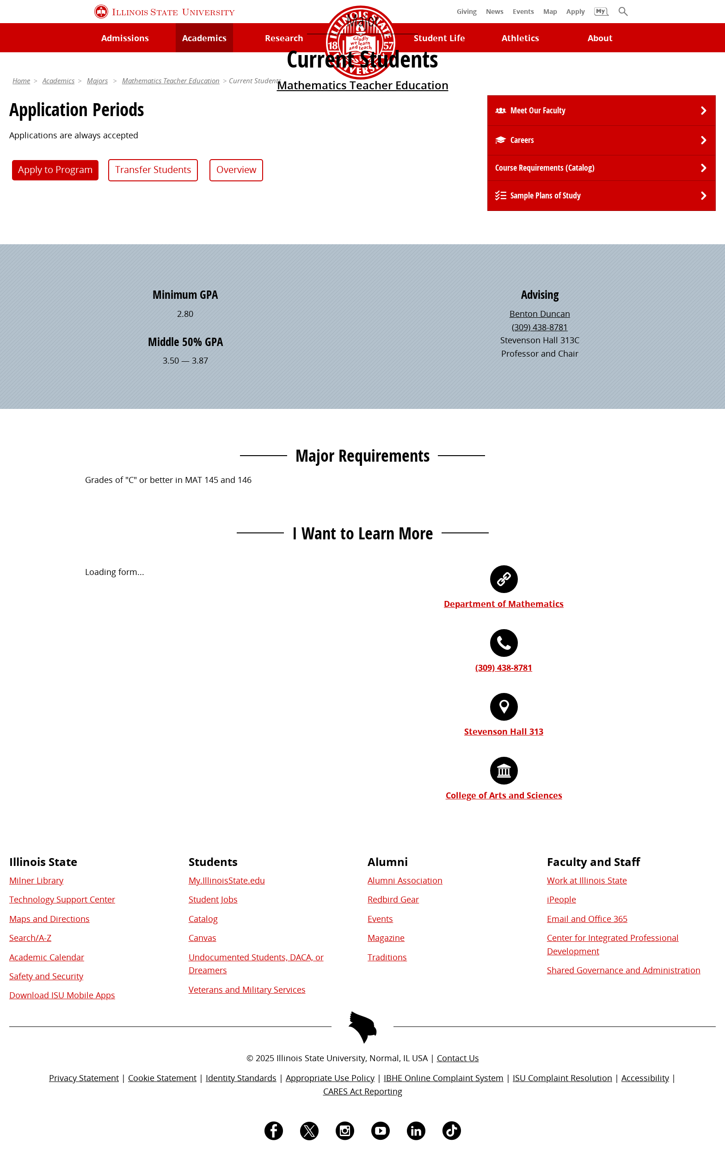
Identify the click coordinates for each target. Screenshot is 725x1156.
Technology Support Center (62, 899)
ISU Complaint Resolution (562, 1077)
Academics (58, 80)
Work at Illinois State (587, 880)
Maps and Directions (49, 918)
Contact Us (458, 1057)
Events (380, 918)
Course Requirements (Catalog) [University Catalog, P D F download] (545, 167)
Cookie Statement (162, 1077)
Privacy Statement (84, 1077)
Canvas (202, 937)
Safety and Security (46, 976)
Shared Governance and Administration (623, 970)
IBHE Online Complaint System (444, 1077)
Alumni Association (405, 880)
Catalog (203, 918)
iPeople (561, 899)
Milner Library (36, 880)
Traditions (387, 957)
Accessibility (645, 1077)
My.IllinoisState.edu (227, 880)
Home (21, 80)
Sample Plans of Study (545, 195)
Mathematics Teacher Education (363, 85)
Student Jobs (213, 899)
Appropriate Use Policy (330, 1077)
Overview (236, 169)
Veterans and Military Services (247, 989)
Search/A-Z (30, 937)
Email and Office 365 (587, 918)
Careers (522, 140)
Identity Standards (241, 1077)
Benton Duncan (540, 313)
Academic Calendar (46, 957)
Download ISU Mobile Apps (62, 995)
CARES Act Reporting (362, 1091)
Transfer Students (153, 169)
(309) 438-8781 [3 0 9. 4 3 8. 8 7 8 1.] (540, 327)
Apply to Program (55, 169)
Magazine (386, 937)
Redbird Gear (393, 899)
